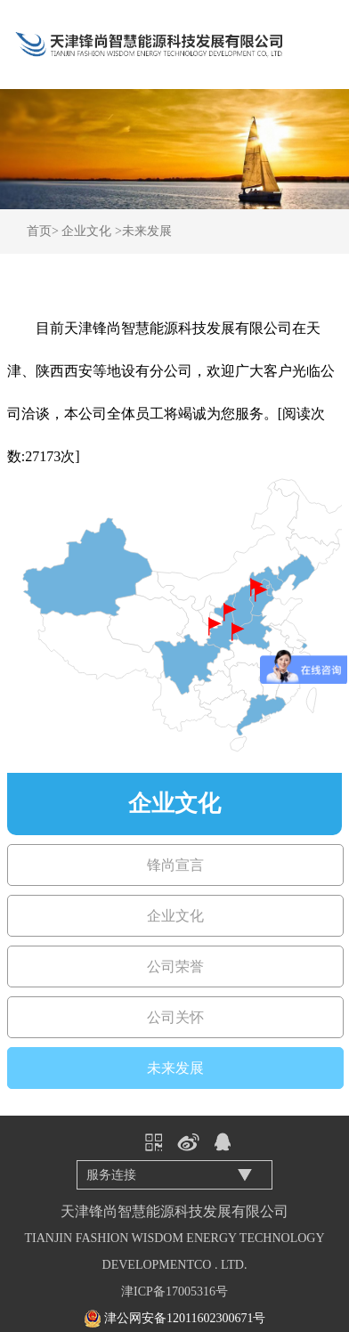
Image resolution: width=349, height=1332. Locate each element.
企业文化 (86, 231)
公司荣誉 (175, 966)
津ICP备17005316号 (174, 1291)
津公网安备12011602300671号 (184, 1318)
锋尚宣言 (175, 865)
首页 (39, 231)
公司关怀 (175, 1017)
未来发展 (147, 231)
